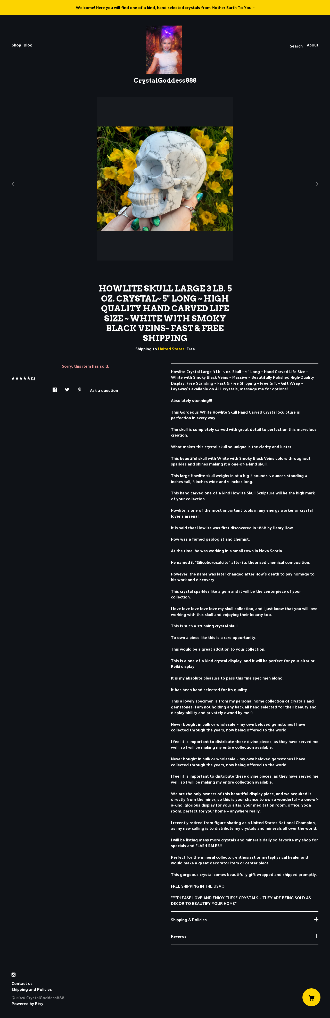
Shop (16, 45)
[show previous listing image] (24, 183)
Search (296, 46)
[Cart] (311, 997)
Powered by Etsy (27, 1003)
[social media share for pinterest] (80, 388)
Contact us (22, 983)
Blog (28, 45)
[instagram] (13, 974)
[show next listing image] (305, 183)
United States (171, 348)
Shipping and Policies (32, 989)
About (312, 45)
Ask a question (104, 389)
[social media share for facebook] (55, 388)
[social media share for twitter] (67, 388)
